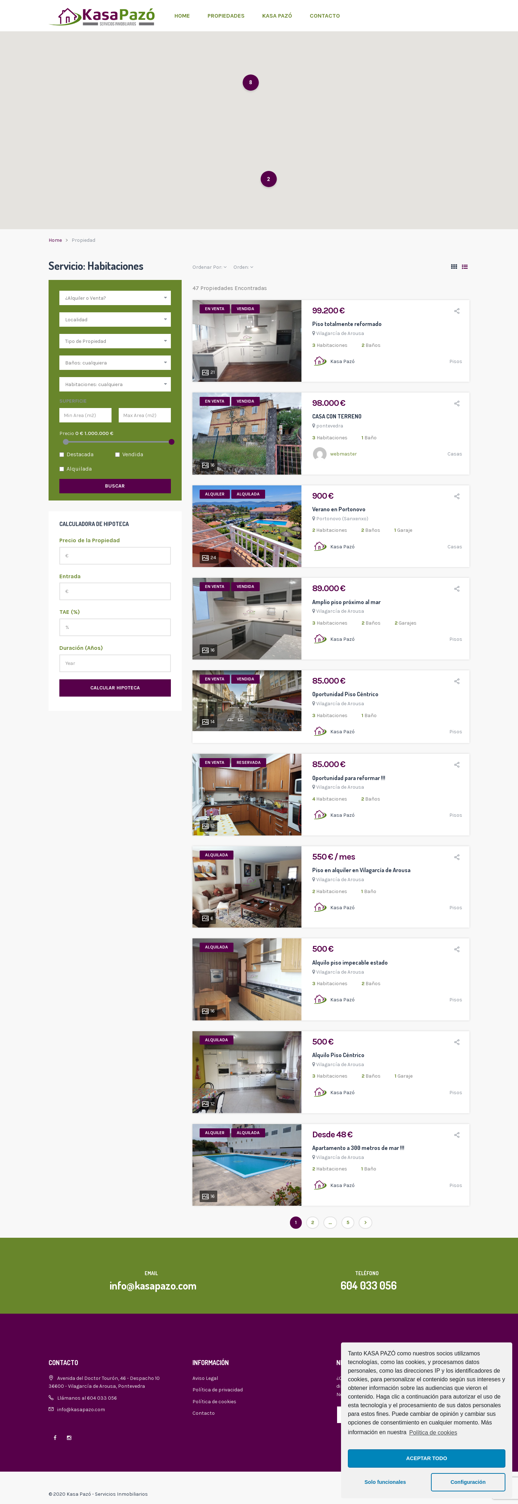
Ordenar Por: (209, 267)
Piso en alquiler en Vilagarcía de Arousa (361, 870)
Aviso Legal (205, 1378)
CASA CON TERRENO (337, 416)
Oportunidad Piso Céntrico (345, 694)
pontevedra (329, 426)
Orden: (243, 267)
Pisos (455, 361)
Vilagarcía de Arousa (340, 333)
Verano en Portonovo (338, 509)
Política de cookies (433, 1433)
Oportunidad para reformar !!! (348, 778)
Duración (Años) (81, 647)
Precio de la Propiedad (89, 540)
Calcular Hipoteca (115, 688)
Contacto (325, 15)
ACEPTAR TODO (426, 1458)
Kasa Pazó (277, 15)
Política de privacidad (217, 1390)
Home (182, 15)
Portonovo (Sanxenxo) (342, 519)
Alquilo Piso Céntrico (338, 1055)
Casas (454, 454)
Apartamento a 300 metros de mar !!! (358, 1147)
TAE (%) (69, 611)
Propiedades (226, 15)
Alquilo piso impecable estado (350, 962)
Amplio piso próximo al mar (346, 602)
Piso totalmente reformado (347, 323)
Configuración (468, 1482)
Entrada (70, 576)
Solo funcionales (385, 1482)
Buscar (115, 486)
